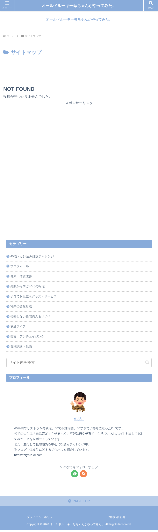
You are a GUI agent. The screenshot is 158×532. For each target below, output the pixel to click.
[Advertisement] (79, 68)
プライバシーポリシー (41, 518)
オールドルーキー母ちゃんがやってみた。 (79, 5)
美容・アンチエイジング (27, 338)
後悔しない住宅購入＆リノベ (30, 317)
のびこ (79, 420)
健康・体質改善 (21, 277)
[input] (79, 364)
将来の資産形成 (21, 307)
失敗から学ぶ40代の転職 (27, 287)
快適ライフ (18, 327)
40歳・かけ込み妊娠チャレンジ (32, 256)
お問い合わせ (116, 518)
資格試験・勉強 (21, 348)
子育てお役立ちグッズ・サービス (33, 297)
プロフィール (19, 266)
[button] (147, 364)
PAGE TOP (79, 503)
